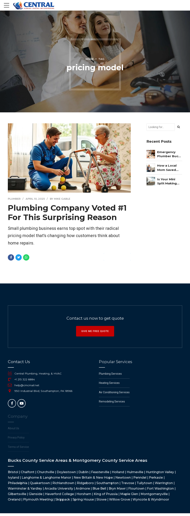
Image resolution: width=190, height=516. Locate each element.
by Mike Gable (60, 199)
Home (90, 59)
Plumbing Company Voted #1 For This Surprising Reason (67, 212)
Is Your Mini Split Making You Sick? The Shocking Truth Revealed (169, 181)
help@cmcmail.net (26, 385)
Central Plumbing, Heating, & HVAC (38, 373)
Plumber (14, 199)
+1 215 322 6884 (24, 379)
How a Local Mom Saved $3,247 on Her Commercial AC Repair (169, 168)
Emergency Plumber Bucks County (169, 154)
